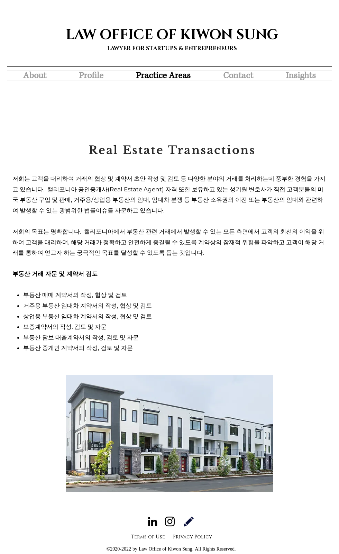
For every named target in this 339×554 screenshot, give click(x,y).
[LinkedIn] (152, 521)
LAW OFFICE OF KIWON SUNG (172, 35)
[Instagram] (169, 521)
